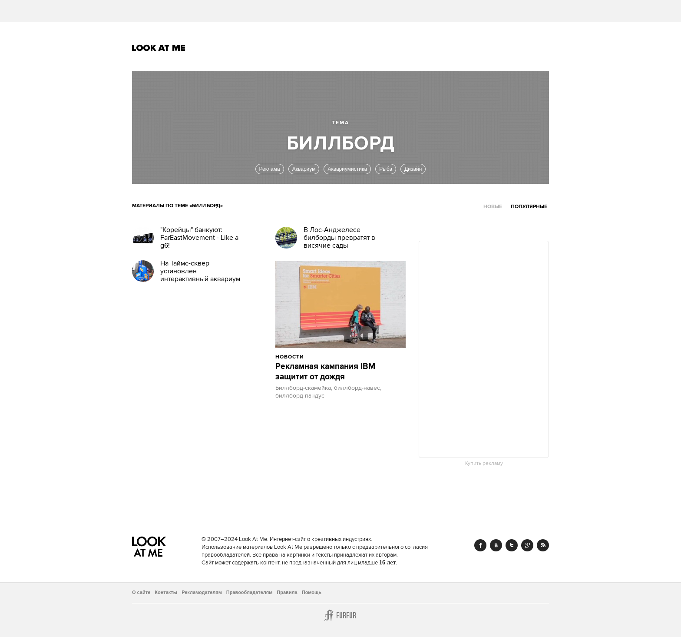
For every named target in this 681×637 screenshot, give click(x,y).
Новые (492, 206)
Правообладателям (249, 592)
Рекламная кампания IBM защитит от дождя (325, 372)
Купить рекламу (484, 463)
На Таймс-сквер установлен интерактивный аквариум (200, 271)
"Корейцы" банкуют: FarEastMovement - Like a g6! (199, 237)
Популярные (529, 206)
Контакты (166, 592)
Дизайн (413, 169)
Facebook (480, 545)
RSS (543, 545)
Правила (287, 592)
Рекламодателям (202, 592)
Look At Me (158, 47)
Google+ (527, 545)
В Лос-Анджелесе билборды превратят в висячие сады (339, 237)
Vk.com (496, 545)
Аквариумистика (347, 169)
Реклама (269, 169)
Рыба (385, 169)
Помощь (311, 592)
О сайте (141, 592)
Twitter (512, 545)
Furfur (340, 615)
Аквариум (304, 169)
